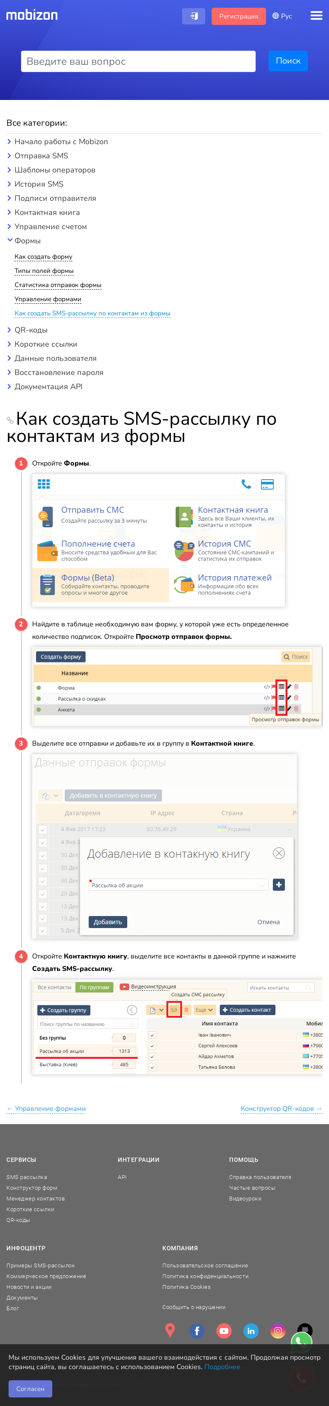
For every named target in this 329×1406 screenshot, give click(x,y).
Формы (28, 241)
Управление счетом (51, 226)
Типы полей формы (44, 270)
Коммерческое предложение (46, 1276)
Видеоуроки (245, 1198)
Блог (12, 1308)
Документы (22, 1297)
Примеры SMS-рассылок (40, 1265)
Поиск (288, 61)
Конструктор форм (31, 1188)
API (122, 1177)
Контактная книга (47, 212)
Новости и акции (29, 1287)
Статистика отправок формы (58, 285)
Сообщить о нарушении (193, 1307)
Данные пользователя (56, 358)
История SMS (39, 184)
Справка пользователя (260, 1177)
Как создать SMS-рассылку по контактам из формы (92, 313)
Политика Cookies (186, 1287)
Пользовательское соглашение (205, 1265)
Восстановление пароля (59, 372)
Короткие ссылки (46, 344)
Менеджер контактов (35, 1198)
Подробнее (222, 1367)
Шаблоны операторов (55, 170)
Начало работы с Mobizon (61, 141)
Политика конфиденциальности (205, 1276)
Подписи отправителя (55, 198)
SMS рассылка (26, 1177)
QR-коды (31, 330)
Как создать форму (43, 256)
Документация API (49, 386)
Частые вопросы (252, 1188)
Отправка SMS (41, 156)
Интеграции (139, 1159)
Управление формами (48, 299)
